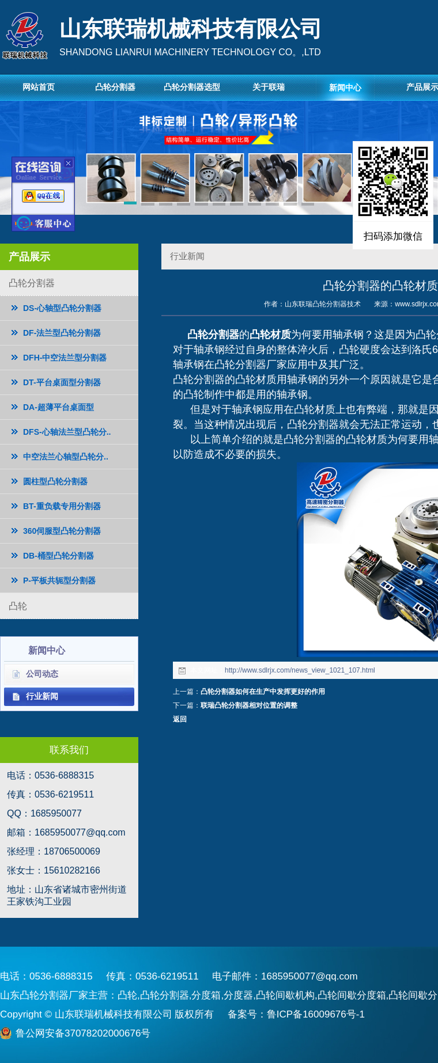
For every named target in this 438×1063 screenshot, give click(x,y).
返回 (180, 719)
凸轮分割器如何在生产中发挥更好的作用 (263, 692)
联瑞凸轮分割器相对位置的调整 (249, 705)
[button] (130, 205)
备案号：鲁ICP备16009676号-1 (296, 1014)
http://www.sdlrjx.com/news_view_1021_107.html (300, 670)
